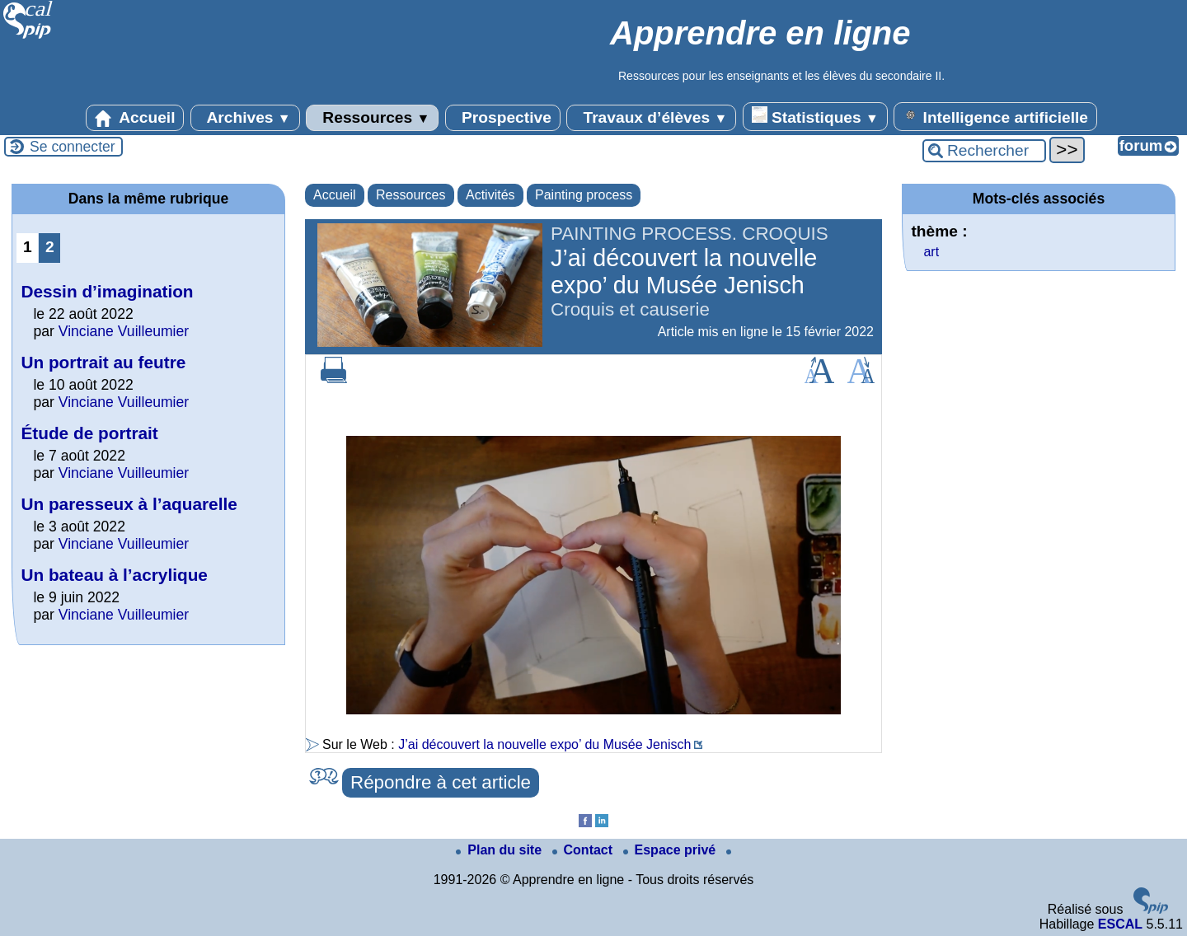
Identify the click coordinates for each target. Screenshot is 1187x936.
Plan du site (500, 850)
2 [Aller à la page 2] (49, 246)
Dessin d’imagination (107, 291)
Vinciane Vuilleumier (124, 331)
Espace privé (671, 850)
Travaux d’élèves (651, 118)
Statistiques (815, 116)
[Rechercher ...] (984, 150)
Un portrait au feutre (103, 362)
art (931, 252)
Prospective (502, 118)
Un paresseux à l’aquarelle (129, 503)
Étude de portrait (89, 433)
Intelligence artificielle (995, 116)
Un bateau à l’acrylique (114, 574)
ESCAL (1120, 924)
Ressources (372, 118)
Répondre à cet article (440, 782)
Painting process (583, 195)
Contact (584, 850)
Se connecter (72, 146)
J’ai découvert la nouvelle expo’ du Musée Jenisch (544, 744)
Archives (245, 118)
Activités (490, 195)
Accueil (135, 118)
